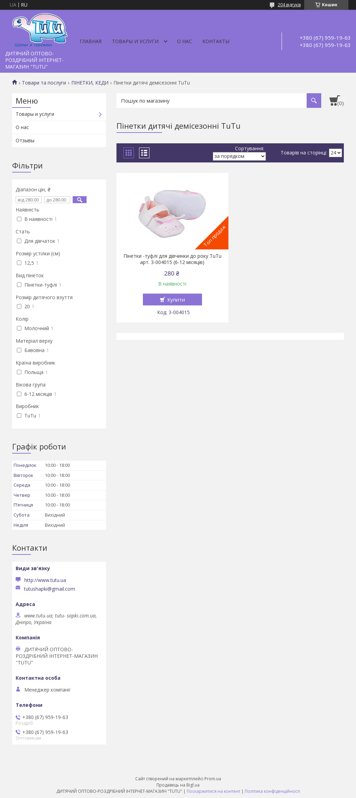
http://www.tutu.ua (45, 580)
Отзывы (25, 140)
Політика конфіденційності (272, 791)
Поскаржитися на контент (213, 791)
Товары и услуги (135, 41)
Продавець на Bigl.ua (178, 785)
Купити (176, 299)
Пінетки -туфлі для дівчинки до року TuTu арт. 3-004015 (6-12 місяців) (172, 259)
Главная (91, 41)
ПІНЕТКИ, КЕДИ (89, 83)
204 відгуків (289, 5)
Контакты (215, 41)
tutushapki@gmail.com (49, 589)
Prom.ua (212, 779)
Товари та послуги (44, 83)
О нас (184, 41)
